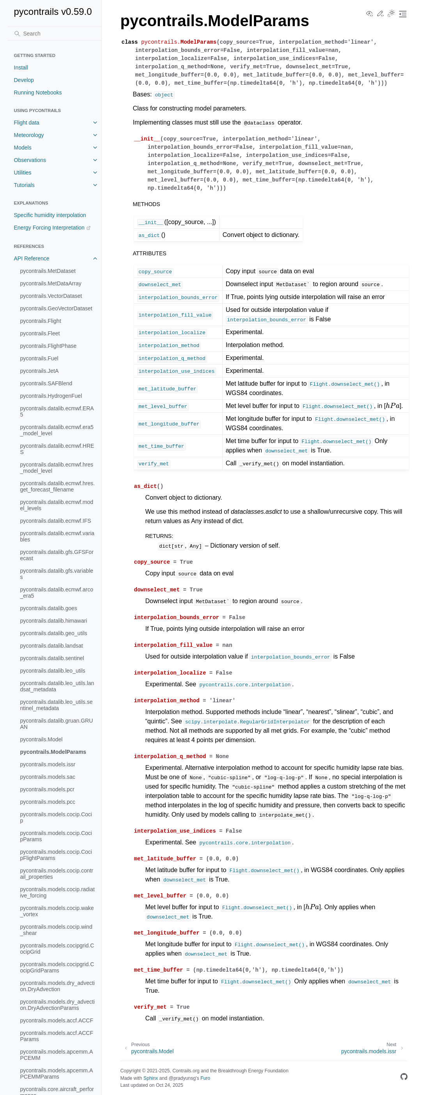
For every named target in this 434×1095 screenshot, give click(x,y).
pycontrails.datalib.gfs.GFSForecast (57, 555)
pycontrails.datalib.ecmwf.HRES (57, 449)
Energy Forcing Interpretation (49, 227)
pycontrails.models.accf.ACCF (57, 1020)
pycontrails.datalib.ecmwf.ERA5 (57, 411)
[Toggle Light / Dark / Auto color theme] (391, 14)
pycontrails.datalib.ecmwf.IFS (55, 521)
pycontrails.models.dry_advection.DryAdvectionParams (57, 1005)
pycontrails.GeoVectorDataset (56, 308)
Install (21, 67)
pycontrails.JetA (39, 371)
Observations (30, 160)
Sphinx (150, 1078)
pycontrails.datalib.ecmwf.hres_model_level (57, 467)
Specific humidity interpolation (50, 215)
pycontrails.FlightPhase (48, 346)
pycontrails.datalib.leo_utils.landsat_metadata (57, 686)
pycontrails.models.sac (48, 777)
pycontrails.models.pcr (47, 789)
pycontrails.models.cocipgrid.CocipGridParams (57, 967)
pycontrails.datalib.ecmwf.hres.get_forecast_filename (57, 486)
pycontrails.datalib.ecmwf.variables (57, 536)
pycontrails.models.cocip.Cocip (56, 817)
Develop (24, 80)
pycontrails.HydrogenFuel (51, 396)
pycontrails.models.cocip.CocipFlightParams (56, 855)
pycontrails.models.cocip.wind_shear (56, 930)
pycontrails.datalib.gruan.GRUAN (56, 724)
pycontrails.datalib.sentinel (52, 658)
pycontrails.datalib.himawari (53, 621)
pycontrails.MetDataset (48, 271)
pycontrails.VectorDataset (51, 296)
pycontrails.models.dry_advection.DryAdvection (57, 986)
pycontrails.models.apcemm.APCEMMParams (56, 1073)
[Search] (54, 34)
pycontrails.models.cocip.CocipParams (56, 836)
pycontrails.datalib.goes (48, 608)
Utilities (23, 172)
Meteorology (29, 135)
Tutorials (24, 185)
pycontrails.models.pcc (48, 802)
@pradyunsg (182, 1078)
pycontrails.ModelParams (53, 752)
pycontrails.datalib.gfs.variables (57, 574)
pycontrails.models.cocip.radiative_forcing (57, 892)
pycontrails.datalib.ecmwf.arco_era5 (57, 592)
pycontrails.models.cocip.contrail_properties (57, 873)
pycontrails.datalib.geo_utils (53, 633)
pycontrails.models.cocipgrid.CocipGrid (57, 948)
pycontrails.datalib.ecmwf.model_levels (57, 505)
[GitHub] (403, 1078)
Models (23, 147)
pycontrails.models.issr (48, 764)
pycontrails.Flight (40, 321)
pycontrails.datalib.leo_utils (52, 671)
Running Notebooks (38, 92)
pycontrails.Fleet (40, 333)
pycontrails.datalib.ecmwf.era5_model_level (57, 430)
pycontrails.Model (41, 739)
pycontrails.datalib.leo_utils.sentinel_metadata (56, 705)
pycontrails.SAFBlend (46, 383)
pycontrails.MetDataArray (50, 283)
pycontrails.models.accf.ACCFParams (57, 1036)
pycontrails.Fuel (39, 358)
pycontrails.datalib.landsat (51, 646)
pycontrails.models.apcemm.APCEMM (56, 1055)
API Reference (32, 258)
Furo (205, 1078)
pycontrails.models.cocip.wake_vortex (57, 911)
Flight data (26, 122)
